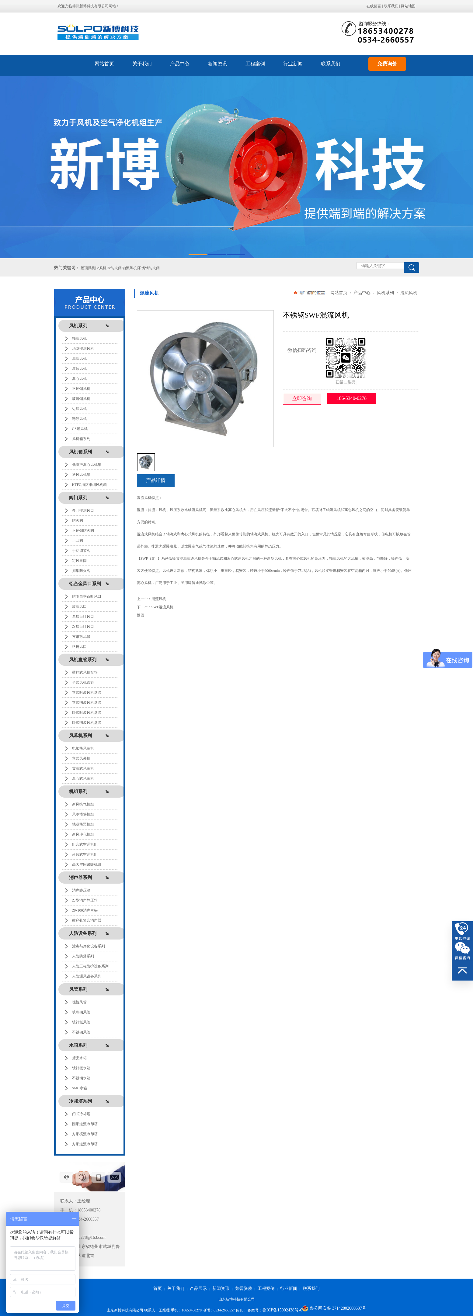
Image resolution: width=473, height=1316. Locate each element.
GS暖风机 (80, 429)
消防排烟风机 (83, 348)
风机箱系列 (81, 439)
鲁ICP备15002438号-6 (282, 1310)
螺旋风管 (79, 1002)
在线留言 (374, 6)
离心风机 (79, 378)
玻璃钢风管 (81, 1012)
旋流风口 (79, 606)
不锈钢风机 (81, 389)
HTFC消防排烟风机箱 (89, 485)
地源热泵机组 (83, 824)
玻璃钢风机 (81, 399)
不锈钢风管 (81, 1032)
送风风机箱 (81, 474)
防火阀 (77, 520)
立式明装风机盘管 (86, 702)
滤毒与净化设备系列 (88, 946)
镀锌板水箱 (81, 1068)
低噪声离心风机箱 (86, 464)
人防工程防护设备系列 (90, 966)
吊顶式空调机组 (85, 854)
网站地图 (408, 6)
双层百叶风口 (83, 626)
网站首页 (104, 63)
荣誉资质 (243, 1288)
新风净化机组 (83, 834)
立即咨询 (302, 398)
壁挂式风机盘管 (85, 672)
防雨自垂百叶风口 (86, 596)
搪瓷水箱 (79, 1058)
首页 (157, 1288)
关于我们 (142, 63)
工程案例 (255, 63)
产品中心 (180, 63)
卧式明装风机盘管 (86, 722)
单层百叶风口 (83, 616)
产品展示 (198, 1288)
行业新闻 (293, 63)
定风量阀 (79, 560)
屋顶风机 (79, 368)
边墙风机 (79, 409)
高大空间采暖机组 (86, 864)
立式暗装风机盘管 (86, 692)
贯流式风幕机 (83, 768)
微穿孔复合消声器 (86, 920)
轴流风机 (79, 338)
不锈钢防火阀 (83, 530)
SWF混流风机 (162, 607)
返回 (140, 615)
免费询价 (387, 63)
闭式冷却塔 (81, 1114)
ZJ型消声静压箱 (85, 900)
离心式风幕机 (83, 778)
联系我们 (391, 6)
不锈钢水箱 (81, 1078)
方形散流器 (81, 636)
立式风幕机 (81, 758)
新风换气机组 (83, 804)
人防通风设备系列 (86, 976)
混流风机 (79, 358)
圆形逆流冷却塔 (85, 1124)
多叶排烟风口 (83, 510)
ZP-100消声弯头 (85, 910)
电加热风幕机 (83, 748)
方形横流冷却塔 (85, 1134)
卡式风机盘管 (83, 682)
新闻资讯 (217, 63)
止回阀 (77, 540)
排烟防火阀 (81, 571)
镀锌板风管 (81, 1022)
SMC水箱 (79, 1088)
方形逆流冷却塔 (85, 1144)
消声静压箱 (81, 890)
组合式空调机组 (85, 844)
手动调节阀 (81, 550)
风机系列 (385, 292)
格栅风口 (79, 646)
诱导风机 (79, 419)
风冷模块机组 (83, 814)
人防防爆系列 (83, 956)
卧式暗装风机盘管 (86, 712)
